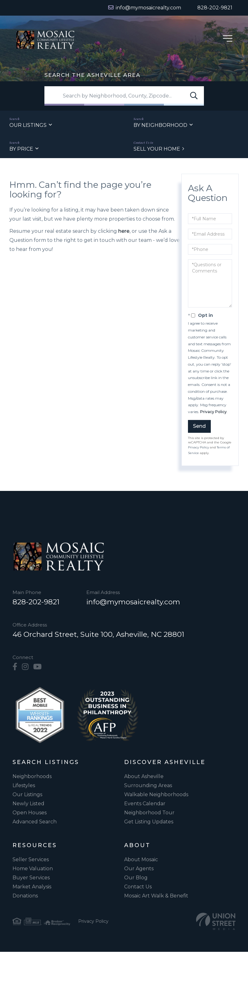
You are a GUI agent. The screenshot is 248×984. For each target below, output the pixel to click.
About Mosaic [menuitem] (141, 860)
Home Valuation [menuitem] (33, 869)
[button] (194, 96)
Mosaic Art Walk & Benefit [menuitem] (156, 896)
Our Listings (28, 125)
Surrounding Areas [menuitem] (148, 786)
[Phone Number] (211, 8)
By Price (21, 149)
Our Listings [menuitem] (27, 795)
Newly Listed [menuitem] (28, 804)
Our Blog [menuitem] (136, 878)
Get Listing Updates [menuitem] (148, 822)
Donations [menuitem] (25, 896)
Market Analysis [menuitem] (32, 887)
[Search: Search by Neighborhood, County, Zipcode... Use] (124, 96)
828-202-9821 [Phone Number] (36, 602)
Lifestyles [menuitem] (24, 786)
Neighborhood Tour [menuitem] (149, 813)
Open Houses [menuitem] (30, 813)
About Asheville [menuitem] (144, 777)
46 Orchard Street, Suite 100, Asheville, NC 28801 (98, 634)
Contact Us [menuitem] (138, 887)
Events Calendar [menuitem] (144, 804)
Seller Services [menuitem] (31, 860)
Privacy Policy (213, 411)
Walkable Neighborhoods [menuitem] (156, 795)
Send (199, 426)
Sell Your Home (157, 149)
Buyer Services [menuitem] (31, 878)
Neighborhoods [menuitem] (32, 777)
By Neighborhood (160, 125)
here (123, 231)
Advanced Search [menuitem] (35, 822)
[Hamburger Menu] (227, 39)
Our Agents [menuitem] (139, 869)
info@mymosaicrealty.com (133, 602)
